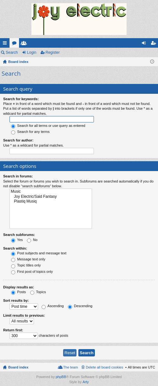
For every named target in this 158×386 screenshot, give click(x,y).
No (32, 240)
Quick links (6, 44)
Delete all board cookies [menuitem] (104, 367)
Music (50, 191)
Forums (15, 44)
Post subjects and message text (38, 253)
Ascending (53, 306)
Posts (18, 292)
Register (53, 52)
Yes (17, 240)
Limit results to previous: (24, 315)
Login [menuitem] (145, 44)
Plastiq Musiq (50, 201)
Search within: (15, 248)
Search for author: (18, 140)
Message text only (28, 259)
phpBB (61, 377)
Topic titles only (26, 265)
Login (31, 52)
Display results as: (18, 287)
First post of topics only (32, 271)
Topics (38, 292)
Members (25, 44)
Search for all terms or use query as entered (48, 126)
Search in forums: (18, 176)
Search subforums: (19, 235)
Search (12, 52)
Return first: (13, 330)
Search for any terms (30, 132)
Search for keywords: (21, 99)
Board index (18, 367)
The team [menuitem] (70, 367)
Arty (85, 382)
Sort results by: (16, 300)
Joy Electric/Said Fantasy (50, 196)
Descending (80, 306)
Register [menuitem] (154, 44)
